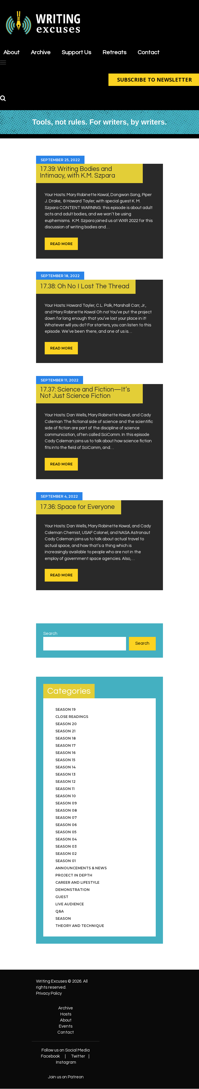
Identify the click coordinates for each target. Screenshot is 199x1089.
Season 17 (65, 745)
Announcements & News (81, 868)
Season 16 (65, 753)
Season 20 (66, 724)
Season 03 (66, 846)
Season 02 (66, 853)
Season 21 (65, 731)
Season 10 (65, 796)
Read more (61, 244)
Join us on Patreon (66, 1077)
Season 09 (66, 803)
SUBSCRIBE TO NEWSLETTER (154, 79)
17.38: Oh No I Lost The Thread (84, 286)
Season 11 (65, 789)
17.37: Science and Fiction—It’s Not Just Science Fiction (85, 393)
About (66, 1020)
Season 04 (66, 839)
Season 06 (66, 825)
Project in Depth (73, 875)
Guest (61, 897)
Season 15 (65, 760)
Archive (65, 1008)
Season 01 (65, 861)
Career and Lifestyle (77, 882)
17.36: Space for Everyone (77, 507)
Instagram (66, 1062)
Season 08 (66, 810)
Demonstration (72, 889)
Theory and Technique (79, 926)
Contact (65, 1032)
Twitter (78, 1056)
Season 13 (65, 774)
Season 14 (65, 767)
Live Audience (69, 904)
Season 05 (65, 832)
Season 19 (65, 709)
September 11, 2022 (59, 380)
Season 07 (66, 817)
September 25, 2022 (60, 160)
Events (65, 1026)
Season (63, 918)
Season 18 (65, 738)
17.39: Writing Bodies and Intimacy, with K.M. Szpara (77, 172)
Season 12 (65, 781)
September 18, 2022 (60, 276)
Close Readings (71, 716)
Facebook (50, 1056)
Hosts (65, 1014)
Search (50, 633)
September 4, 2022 (59, 496)
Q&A (59, 911)
